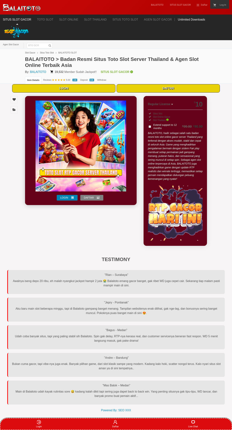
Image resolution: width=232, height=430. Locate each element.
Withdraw (101, 80)
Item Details (33, 80)
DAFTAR (168, 88)
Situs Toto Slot (47, 52)
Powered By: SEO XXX (116, 410)
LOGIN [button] (64, 197)
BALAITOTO (38, 71)
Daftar (115, 424)
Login (39, 424)
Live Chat (193, 424)
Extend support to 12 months (178, 126)
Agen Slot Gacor (11, 44)
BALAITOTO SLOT (67, 52)
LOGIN (64, 88)
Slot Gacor (30, 52)
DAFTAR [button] (89, 197)
